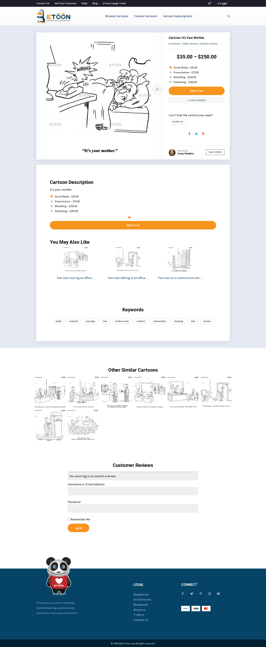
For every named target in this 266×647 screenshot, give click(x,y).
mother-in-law (122, 321)
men (105, 321)
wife (193, 321)
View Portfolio (215, 152)
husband (73, 321)
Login (222, 3)
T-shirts (139, 615)
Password (74, 502)
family (58, 321)
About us (140, 610)
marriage (90, 321)
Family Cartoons (190, 43)
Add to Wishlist (197, 100)
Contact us (177, 121)
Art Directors (142, 599)
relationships (159, 321)
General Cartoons (209, 43)
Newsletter (141, 594)
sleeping (178, 321)
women (207, 321)
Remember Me (79, 519)
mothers (141, 321)
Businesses (141, 604)
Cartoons (175, 43)
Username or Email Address (86, 484)
